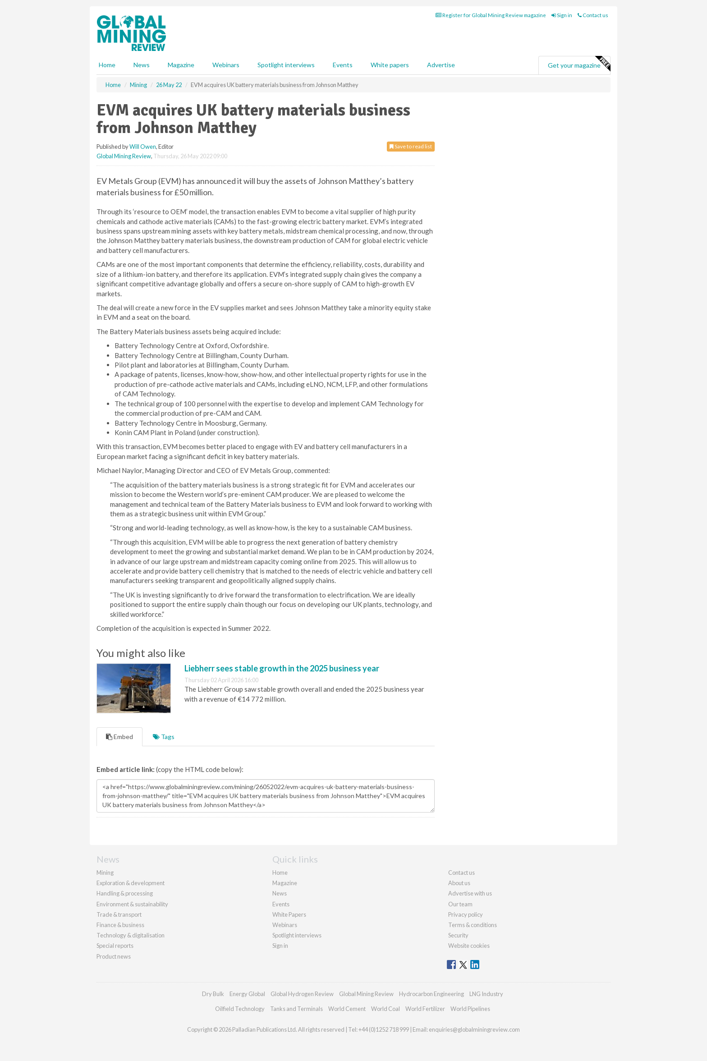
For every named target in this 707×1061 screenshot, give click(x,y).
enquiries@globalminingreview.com (474, 1029)
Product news (113, 956)
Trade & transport (119, 914)
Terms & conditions (472, 924)
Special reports (114, 945)
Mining (105, 872)
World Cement (347, 1008)
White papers (390, 65)
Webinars (225, 65)
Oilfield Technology (240, 1008)
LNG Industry (486, 993)
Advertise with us (470, 893)
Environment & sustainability (132, 904)
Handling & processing (124, 893)
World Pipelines (470, 1008)
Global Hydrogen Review (302, 993)
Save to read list (411, 146)
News (279, 893)
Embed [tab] (119, 736)
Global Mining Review (123, 156)
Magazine (181, 65)
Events (343, 65)
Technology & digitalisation (130, 935)
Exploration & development (130, 882)
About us (459, 882)
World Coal (385, 1008)
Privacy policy (465, 914)
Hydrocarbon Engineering (431, 993)
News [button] (141, 65)
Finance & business (120, 924)
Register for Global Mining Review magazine (491, 15)
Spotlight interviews (286, 65)
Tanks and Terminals (296, 1008)
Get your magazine (579, 64)
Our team (460, 904)
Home (107, 65)
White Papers (289, 914)
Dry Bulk (213, 993)
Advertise (441, 65)
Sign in (561, 15)
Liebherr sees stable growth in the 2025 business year (281, 668)
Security (458, 935)
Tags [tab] (163, 736)
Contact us (593, 15)
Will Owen (142, 146)
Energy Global (247, 993)
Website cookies (469, 945)
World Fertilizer (425, 1008)
